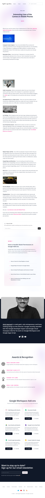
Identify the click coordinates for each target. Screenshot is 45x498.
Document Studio (32, 410)
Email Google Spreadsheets (14, 440)
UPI (24, 486)
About (14, 3)
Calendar (20, 486)
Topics (19, 3)
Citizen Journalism (17, 214)
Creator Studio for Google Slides (34, 440)
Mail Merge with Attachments (14, 410)
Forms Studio (14, 486)
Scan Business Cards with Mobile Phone (16, 209)
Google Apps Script (9, 333)
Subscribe (25, 472)
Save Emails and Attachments (14, 425)
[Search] (35, 4)
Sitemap (40, 486)
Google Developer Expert (17, 329)
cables (6, 95)
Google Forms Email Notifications (34, 425)
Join (39, 228)
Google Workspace (30, 331)
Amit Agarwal (7, 324)
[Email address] (20, 228)
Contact (24, 3)
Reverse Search (30, 486)
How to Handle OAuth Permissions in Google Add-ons (20, 245)
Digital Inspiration (21, 493)
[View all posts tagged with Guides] (22, 21)
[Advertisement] (20, 69)
